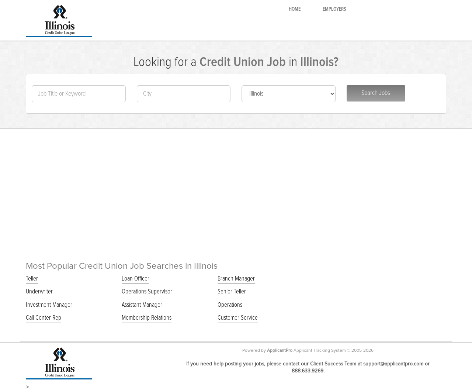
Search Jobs (375, 93)
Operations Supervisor (147, 292)
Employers (334, 9)
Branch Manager (236, 279)
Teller (32, 279)
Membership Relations (146, 318)
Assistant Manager (142, 305)
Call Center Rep (43, 318)
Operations (230, 305)
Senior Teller (232, 292)
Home (295, 9)
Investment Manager (49, 305)
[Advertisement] (236, 183)
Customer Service (238, 318)
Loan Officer (135, 279)
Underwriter (39, 292)
